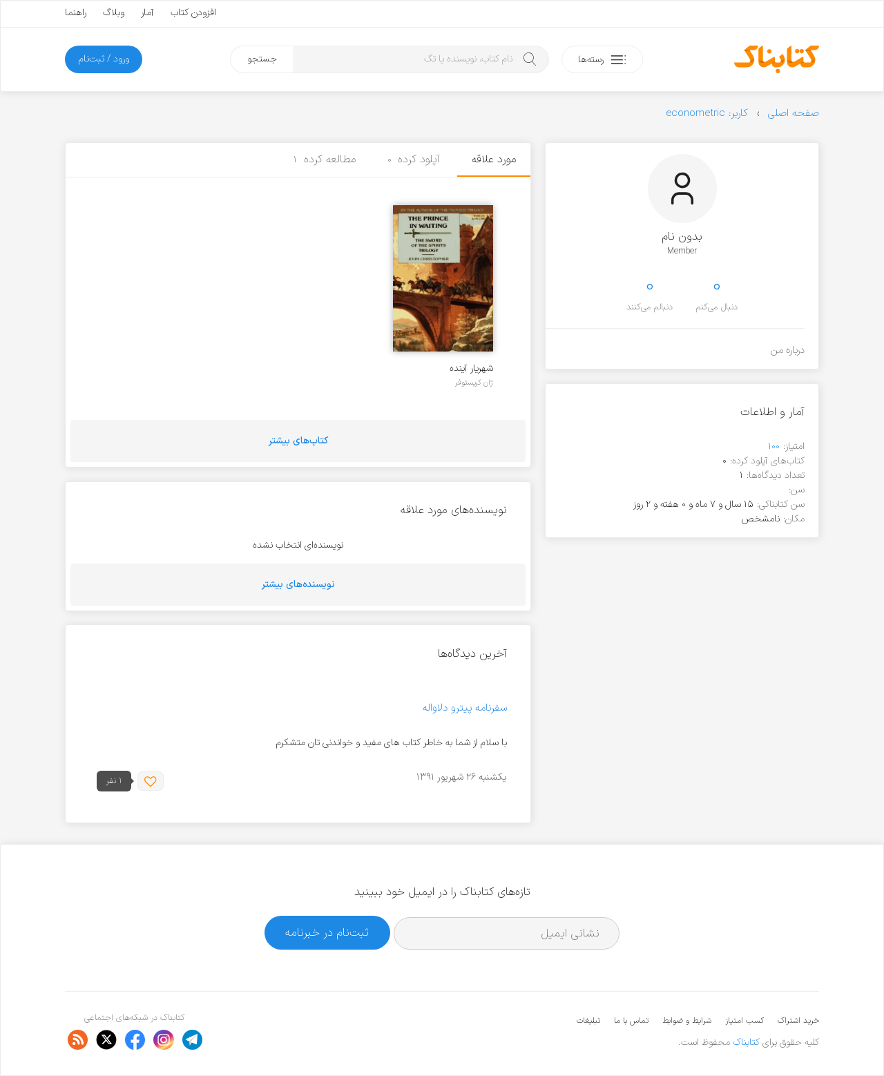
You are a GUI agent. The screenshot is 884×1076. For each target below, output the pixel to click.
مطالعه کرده (325, 159)
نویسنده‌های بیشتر (298, 584)
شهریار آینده (471, 368)
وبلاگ (113, 13)
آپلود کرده (414, 159)
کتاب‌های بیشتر (298, 441)
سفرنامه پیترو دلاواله (465, 708)
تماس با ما (631, 1021)
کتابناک (746, 1042)
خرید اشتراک (798, 1021)
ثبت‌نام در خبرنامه (327, 932)
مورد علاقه (494, 159)
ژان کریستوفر (474, 382)
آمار (147, 13)
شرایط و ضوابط (686, 1021)
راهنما (75, 13)
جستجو (262, 59)
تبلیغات (588, 1021)
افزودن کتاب (193, 13)
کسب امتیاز (744, 1021)
